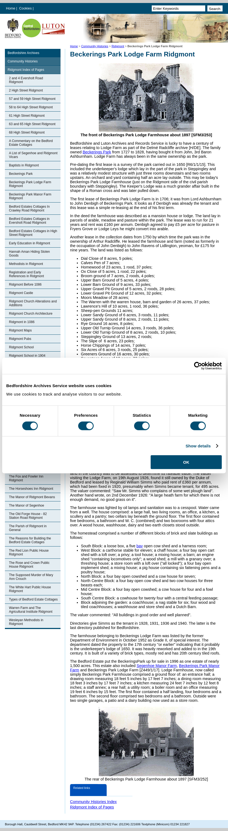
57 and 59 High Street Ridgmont (32, 99)
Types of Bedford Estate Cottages (33, 599)
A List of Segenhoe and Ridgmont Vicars (33, 155)
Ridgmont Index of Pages (26, 70)
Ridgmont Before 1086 (25, 284)
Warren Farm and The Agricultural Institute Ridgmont (30, 610)
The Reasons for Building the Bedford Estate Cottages (30, 540)
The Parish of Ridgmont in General (28, 528)
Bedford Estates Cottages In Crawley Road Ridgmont (29, 208)
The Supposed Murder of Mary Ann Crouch (31, 577)
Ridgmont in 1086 (21, 322)
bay (140, 546)
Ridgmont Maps (20, 330)
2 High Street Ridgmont (26, 90)
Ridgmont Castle (21, 293)
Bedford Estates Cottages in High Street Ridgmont (33, 233)
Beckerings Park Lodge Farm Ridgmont (30, 184)
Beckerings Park (21, 174)
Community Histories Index (93, 802)
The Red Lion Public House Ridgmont (29, 552)
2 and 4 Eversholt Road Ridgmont (26, 80)
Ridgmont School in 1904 (27, 356)
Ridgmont (118, 46)
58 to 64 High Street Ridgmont (31, 107)
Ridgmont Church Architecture (30, 313)
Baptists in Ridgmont (24, 165)
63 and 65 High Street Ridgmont (32, 124)
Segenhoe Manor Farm (157, 665)
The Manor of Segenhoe (26, 505)
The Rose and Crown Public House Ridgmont (29, 564)
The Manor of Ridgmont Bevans (32, 497)
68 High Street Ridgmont (27, 132)
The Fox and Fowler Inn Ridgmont (26, 478)
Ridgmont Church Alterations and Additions (33, 303)
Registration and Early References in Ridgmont (26, 274)
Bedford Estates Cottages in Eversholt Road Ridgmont (29, 221)
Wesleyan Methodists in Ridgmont (26, 622)
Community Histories (94, 46)
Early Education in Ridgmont (29, 243)
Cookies (26, 8)
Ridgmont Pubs (20, 339)
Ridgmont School (21, 347)
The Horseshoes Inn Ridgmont (31, 489)
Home (10, 8)
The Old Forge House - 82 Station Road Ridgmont (28, 516)
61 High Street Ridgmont (27, 116)
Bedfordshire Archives (23, 53)
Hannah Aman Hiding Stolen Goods (29, 253)
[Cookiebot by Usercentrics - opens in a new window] (198, 366)
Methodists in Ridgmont (26, 264)
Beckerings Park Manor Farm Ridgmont (30, 196)
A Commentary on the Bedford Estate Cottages (31, 143)
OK (186, 462)
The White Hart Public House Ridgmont (30, 589)
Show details (198, 445)
